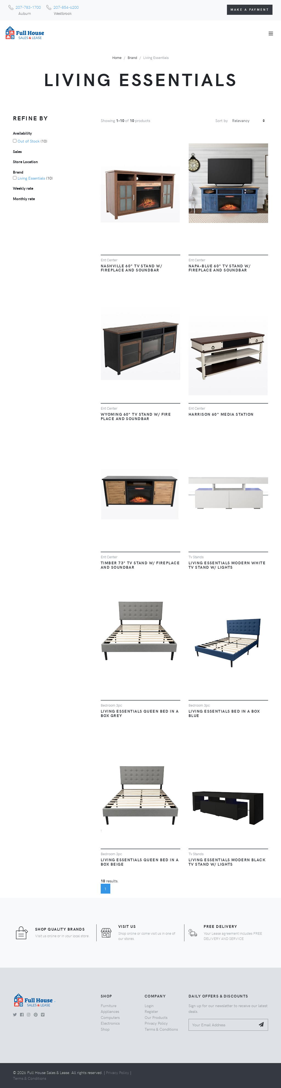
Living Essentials (31, 178)
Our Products (156, 1017)
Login (149, 1005)
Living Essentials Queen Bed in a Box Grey (140, 713)
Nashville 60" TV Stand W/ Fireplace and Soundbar (131, 268)
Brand (132, 57)
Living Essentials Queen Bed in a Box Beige (140, 862)
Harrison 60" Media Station (221, 414)
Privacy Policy (156, 1023)
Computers (110, 1017)
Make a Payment (250, 9)
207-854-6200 (66, 7)
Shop (105, 1029)
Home (117, 57)
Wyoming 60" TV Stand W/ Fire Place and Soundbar (136, 416)
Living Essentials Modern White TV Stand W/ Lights (227, 565)
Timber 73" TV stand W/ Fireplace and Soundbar (140, 565)
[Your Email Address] (222, 1025)
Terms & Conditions (161, 1029)
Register (151, 1011)
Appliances (110, 1011)
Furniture (108, 1005)
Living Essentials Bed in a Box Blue (224, 713)
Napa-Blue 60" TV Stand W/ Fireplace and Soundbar (220, 268)
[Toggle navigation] (271, 33)
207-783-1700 (28, 7)
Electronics (110, 1023)
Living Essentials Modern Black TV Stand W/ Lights (227, 862)
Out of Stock (29, 141)
